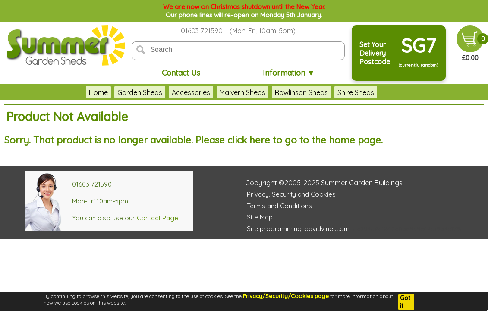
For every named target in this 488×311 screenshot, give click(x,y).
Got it (405, 302)
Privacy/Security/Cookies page (286, 295)
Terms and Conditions (279, 206)
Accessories (191, 92)
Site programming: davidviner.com (298, 229)
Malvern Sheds (242, 92)
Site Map (260, 217)
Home (98, 92)
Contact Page (157, 218)
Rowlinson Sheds (301, 92)
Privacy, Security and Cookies (291, 194)
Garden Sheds (139, 92)
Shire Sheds (355, 92)
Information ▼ (289, 73)
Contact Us (181, 73)
